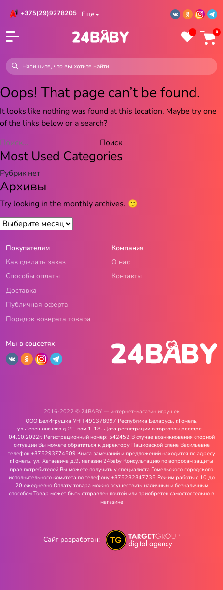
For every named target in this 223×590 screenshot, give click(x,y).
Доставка (21, 291)
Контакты (127, 276)
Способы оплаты (33, 276)
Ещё (88, 14)
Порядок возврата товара (48, 319)
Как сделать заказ (36, 262)
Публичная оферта (37, 305)
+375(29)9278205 (49, 13)
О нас (121, 262)
